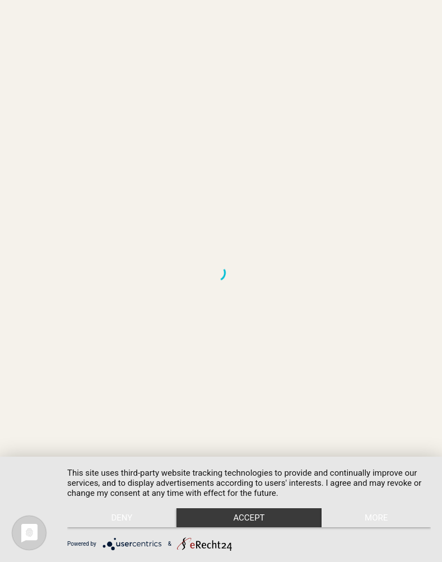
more (376, 518)
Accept (248, 518)
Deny (121, 518)
